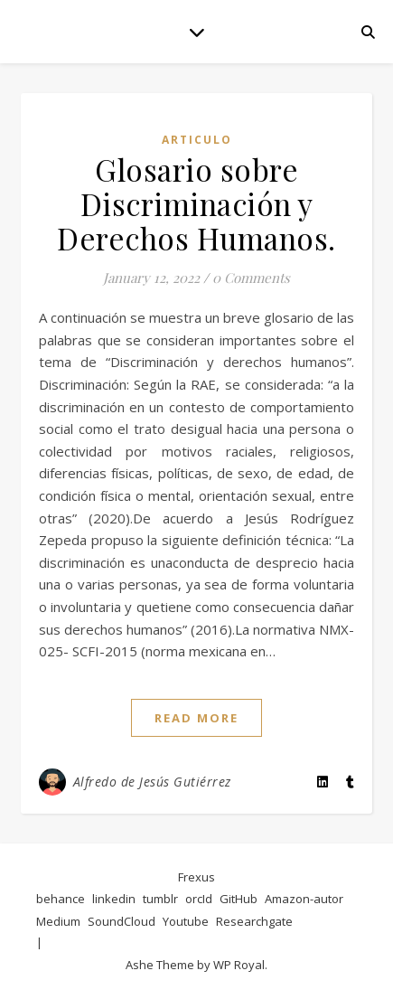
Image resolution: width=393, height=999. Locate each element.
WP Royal (239, 965)
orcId (198, 899)
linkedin (114, 899)
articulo (197, 139)
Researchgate (254, 921)
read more (196, 718)
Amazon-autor (304, 899)
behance (60, 899)
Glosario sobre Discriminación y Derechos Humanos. (196, 203)
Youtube (186, 921)
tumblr (160, 899)
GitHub (238, 899)
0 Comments (251, 278)
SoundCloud (121, 921)
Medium (58, 921)
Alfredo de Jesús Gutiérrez (152, 781)
